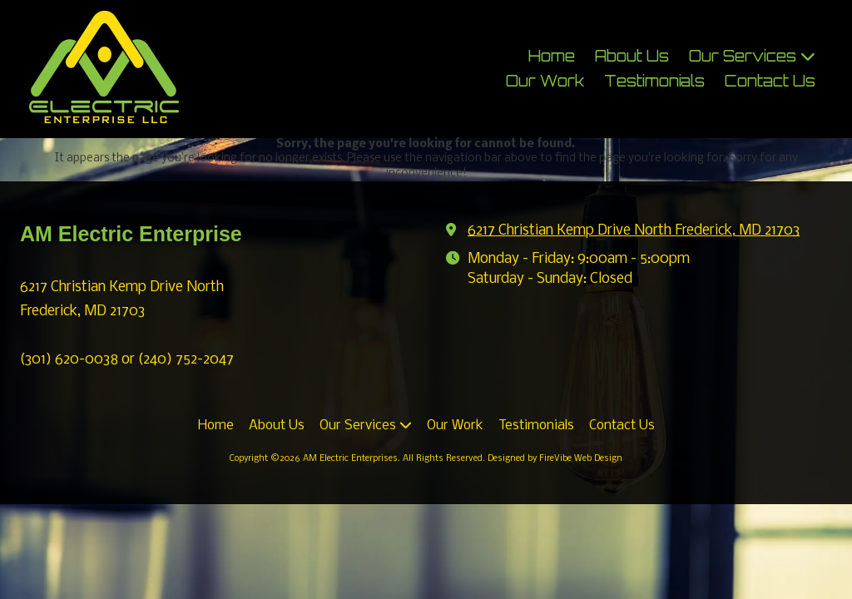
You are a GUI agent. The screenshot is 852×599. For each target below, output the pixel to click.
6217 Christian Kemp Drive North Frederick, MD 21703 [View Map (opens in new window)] (634, 231)
